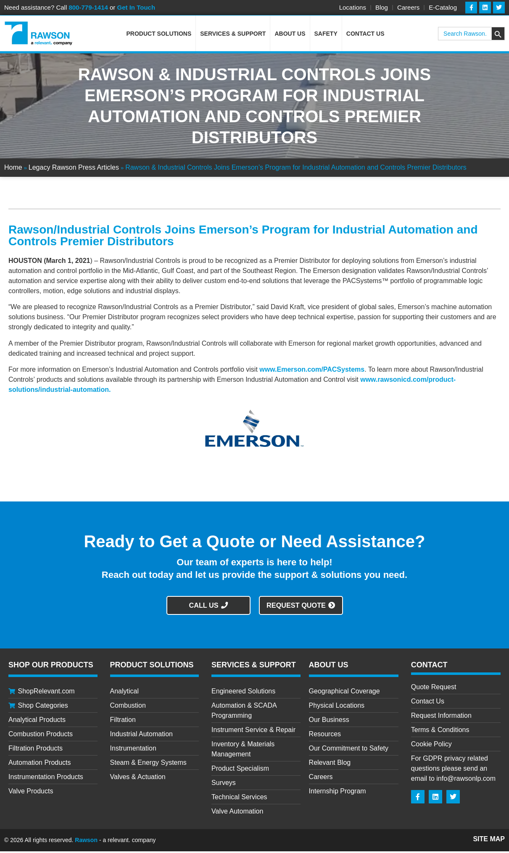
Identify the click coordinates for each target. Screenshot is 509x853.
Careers (408, 7)
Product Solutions (159, 35)
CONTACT (429, 666)
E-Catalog (443, 7)
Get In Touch (136, 7)
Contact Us (365, 35)
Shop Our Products (50, 666)
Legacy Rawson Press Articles (74, 169)
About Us (289, 35)
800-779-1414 (88, 7)
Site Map (489, 840)
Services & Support (233, 35)
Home (13, 169)
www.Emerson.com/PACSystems (311, 371)
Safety (326, 35)
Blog (381, 7)
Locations (352, 7)
